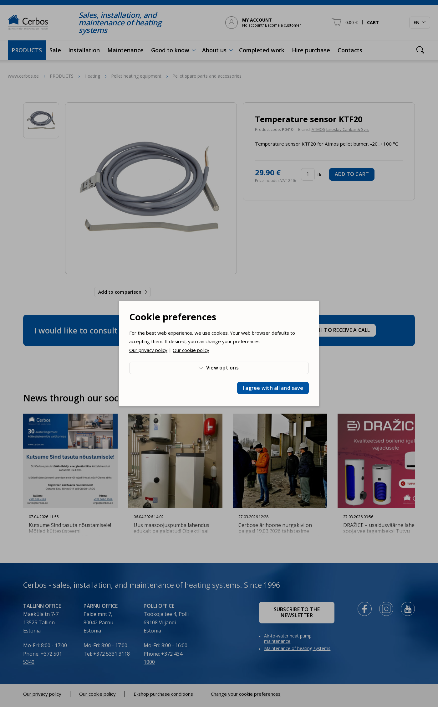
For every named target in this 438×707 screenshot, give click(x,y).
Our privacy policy (148, 350)
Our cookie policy (191, 350)
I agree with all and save (273, 387)
